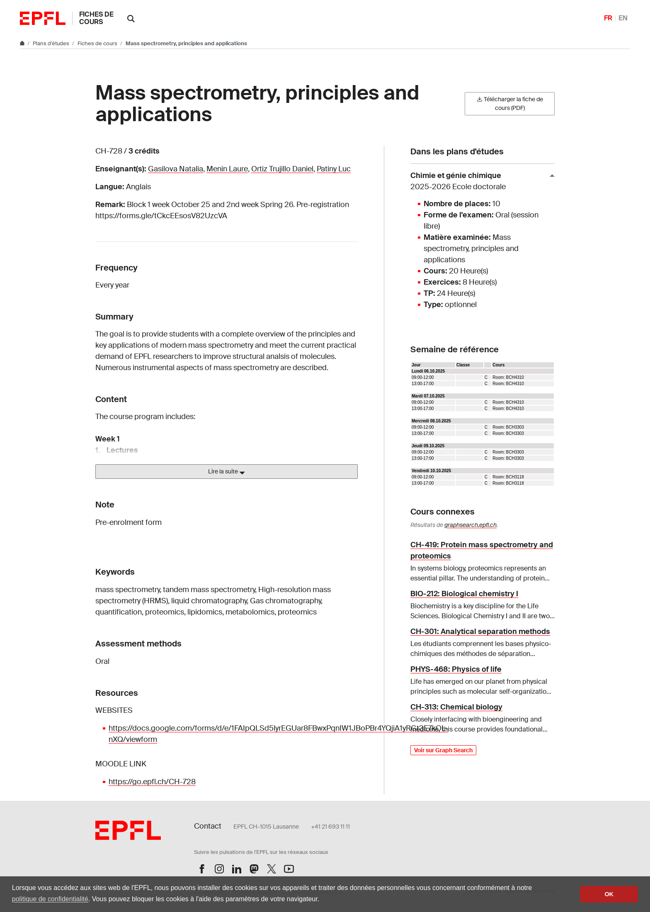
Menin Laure (227, 169)
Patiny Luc (334, 169)
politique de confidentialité (50, 898)
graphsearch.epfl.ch (470, 525)
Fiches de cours (96, 18)
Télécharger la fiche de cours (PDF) (510, 103)
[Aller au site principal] (23, 43)
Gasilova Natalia (175, 169)
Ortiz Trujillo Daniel (282, 169)
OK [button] (609, 894)
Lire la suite (226, 472)
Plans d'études (51, 43)
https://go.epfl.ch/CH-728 (152, 782)
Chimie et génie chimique (479, 182)
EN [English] (623, 18)
